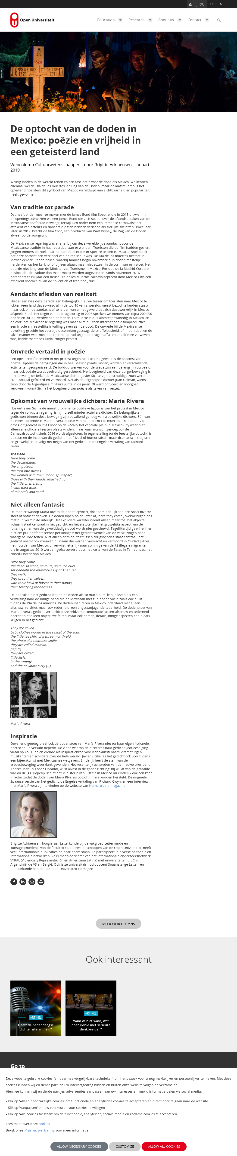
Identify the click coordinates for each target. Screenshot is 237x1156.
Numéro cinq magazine (107, 785)
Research (141, 20)
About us (171, 20)
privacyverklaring (41, 1130)
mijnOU (196, 4)
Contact (200, 20)
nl (222, 4)
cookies (44, 1124)
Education (111, 20)
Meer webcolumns (118, 924)
